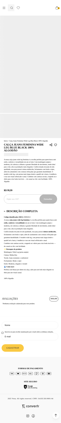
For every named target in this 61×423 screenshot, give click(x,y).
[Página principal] (37, 8)
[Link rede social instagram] (28, 416)
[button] (55, 415)
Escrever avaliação (53, 298)
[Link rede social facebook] (33, 416)
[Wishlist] (18, 7)
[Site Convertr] (30, 406)
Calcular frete (48, 199)
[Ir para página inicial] (6, 141)
